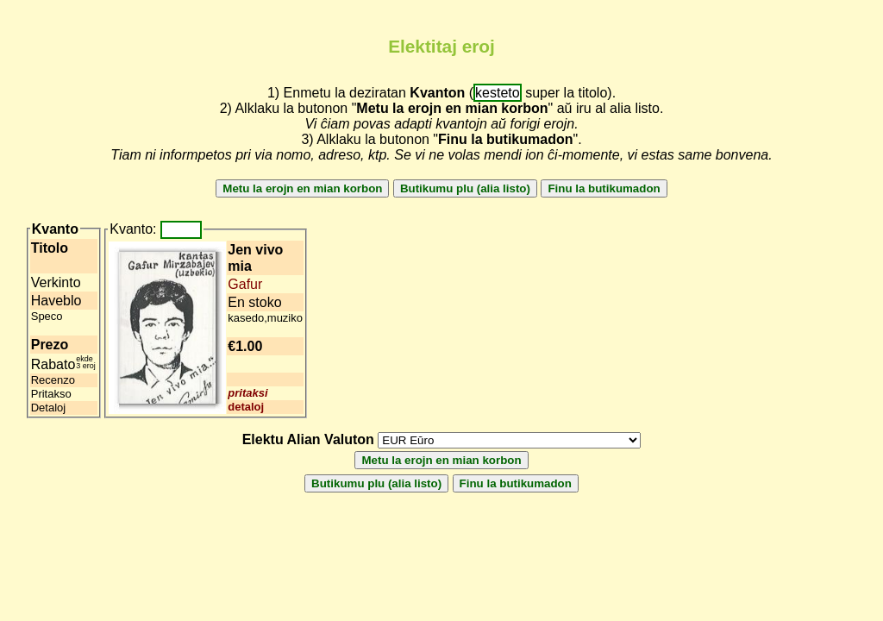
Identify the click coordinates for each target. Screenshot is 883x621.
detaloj (246, 406)
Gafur (245, 284)
